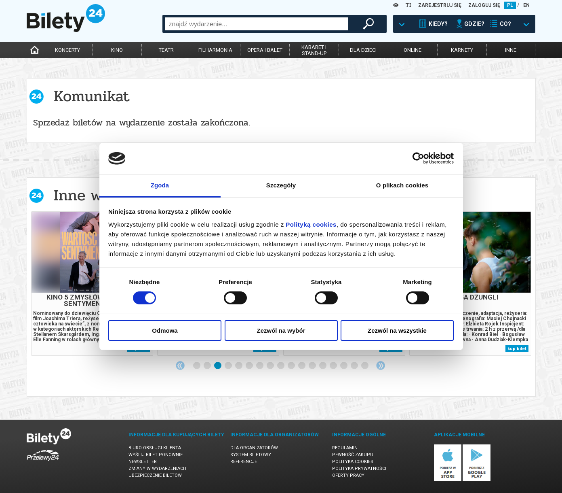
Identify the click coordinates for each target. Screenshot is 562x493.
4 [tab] (229, 366)
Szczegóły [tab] (281, 185)
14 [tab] (334, 366)
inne (510, 50)
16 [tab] (355, 366)
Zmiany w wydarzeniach (157, 468)
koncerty (67, 50)
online (412, 50)
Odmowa (164, 330)
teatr (166, 50)
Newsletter (142, 461)
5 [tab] (239, 366)
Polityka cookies (352, 461)
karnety (462, 50)
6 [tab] (250, 366)
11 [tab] (302, 366)
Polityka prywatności (359, 468)
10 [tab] (292, 366)
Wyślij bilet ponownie (155, 454)
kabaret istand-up (313, 50)
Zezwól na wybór (281, 330)
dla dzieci (363, 50)
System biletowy (250, 454)
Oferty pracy (348, 475)
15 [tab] (344, 366)
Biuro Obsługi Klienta (154, 447)
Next (380, 365)
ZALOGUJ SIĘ (484, 5)
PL (510, 5)
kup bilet (516, 348)
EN (526, 5)
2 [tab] (208, 366)
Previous (180, 365)
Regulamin (345, 447)
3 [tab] (218, 366)
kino (117, 50)
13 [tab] (323, 366)
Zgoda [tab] (160, 185)
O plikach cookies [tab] (402, 185)
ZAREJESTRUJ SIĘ (439, 5)
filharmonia (215, 50)
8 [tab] (271, 366)
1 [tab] (197, 366)
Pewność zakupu (352, 454)
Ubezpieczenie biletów (155, 475)
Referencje (243, 461)
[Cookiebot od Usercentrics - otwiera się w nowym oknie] (418, 158)
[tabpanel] (92, 283)
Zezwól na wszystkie (397, 330)
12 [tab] (313, 366)
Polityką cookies (311, 224)
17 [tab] (365, 366)
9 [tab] (281, 366)
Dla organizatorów (254, 447)
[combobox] (256, 24)
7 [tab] (260, 366)
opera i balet (264, 50)
